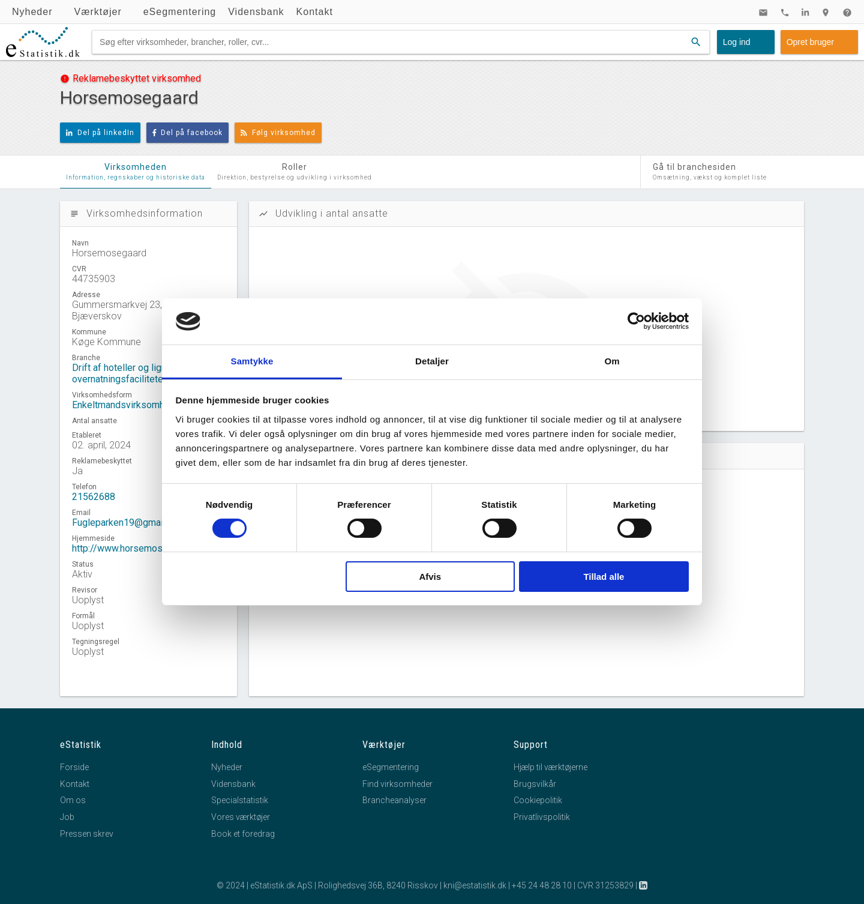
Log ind (737, 42)
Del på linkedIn (100, 132)
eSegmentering (180, 12)
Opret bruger (810, 42)
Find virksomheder (397, 784)
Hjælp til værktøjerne (550, 767)
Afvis (430, 576)
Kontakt (314, 12)
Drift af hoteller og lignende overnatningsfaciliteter (129, 373)
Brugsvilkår (535, 784)
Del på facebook (187, 132)
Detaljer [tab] (432, 361)
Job (67, 817)
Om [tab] (611, 361)
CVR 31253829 (605, 885)
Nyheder (32, 12)
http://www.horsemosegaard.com (141, 548)
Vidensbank (256, 12)
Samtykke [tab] (252, 361)
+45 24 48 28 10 (542, 885)
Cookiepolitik (538, 800)
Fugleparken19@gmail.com (128, 522)
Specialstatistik (239, 800)
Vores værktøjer (240, 817)
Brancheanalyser (394, 800)
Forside (74, 767)
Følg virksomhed (278, 132)
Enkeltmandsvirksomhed (123, 405)
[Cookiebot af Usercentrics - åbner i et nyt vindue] (636, 321)
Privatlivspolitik (542, 817)
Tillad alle (603, 576)
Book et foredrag (243, 834)
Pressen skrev (86, 834)
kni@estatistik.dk (474, 885)
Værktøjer (97, 12)
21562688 (93, 496)
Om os (73, 800)
